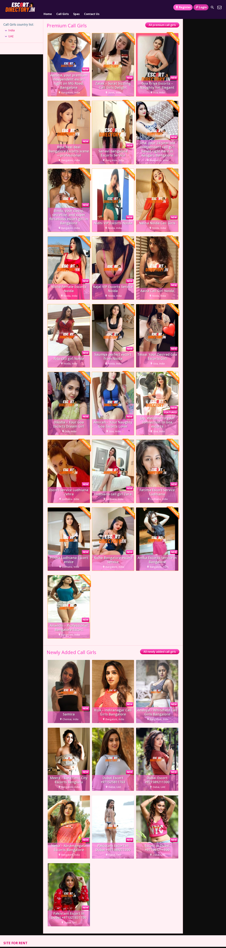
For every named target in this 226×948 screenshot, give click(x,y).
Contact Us (91, 7)
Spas (76, 7)
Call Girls (62, 7)
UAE (11, 32)
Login (201, 7)
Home (48, 7)
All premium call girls (162, 21)
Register (183, 7)
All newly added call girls (159, 647)
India (11, 26)
